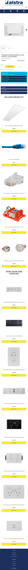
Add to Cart (9, 66)
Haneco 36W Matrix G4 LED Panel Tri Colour (14, 125)
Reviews (5, 92)
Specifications (4, 90)
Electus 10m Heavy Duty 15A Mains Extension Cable (14, 260)
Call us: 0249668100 (5, 76)
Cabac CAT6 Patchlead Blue (14, 159)
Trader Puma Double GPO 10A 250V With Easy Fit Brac (14, 471)
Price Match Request (21, 60)
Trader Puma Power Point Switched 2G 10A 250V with (14, 504)
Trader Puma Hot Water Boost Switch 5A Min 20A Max (14, 369)
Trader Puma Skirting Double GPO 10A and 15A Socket (14, 302)
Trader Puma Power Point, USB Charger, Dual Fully (14, 437)
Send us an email (5, 78)
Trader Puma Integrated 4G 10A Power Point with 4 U (14, 403)
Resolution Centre (14, 556)
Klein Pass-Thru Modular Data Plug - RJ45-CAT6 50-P (14, 193)
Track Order (14, 554)
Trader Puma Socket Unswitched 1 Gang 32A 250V (14, 538)
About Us (14, 561)
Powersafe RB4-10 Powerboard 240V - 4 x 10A (14, 227)
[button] (20, 66)
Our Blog (14, 563)
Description (4, 87)
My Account (14, 552)
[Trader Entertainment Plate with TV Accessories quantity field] (3, 66)
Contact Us (14, 565)
